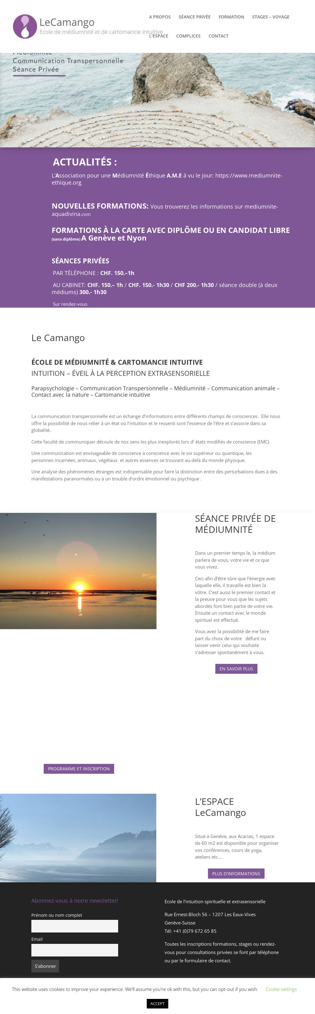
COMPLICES (188, 36)
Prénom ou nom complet (56, 915)
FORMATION (231, 17)
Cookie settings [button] (281, 989)
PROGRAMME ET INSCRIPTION (79, 769)
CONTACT (219, 36)
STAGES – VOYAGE (270, 17)
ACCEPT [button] (157, 1003)
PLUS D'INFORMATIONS (236, 873)
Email (37, 939)
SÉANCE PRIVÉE (195, 17)
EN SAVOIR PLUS (236, 669)
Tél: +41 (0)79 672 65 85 (191, 931)
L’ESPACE (158, 36)
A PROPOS (160, 17)
